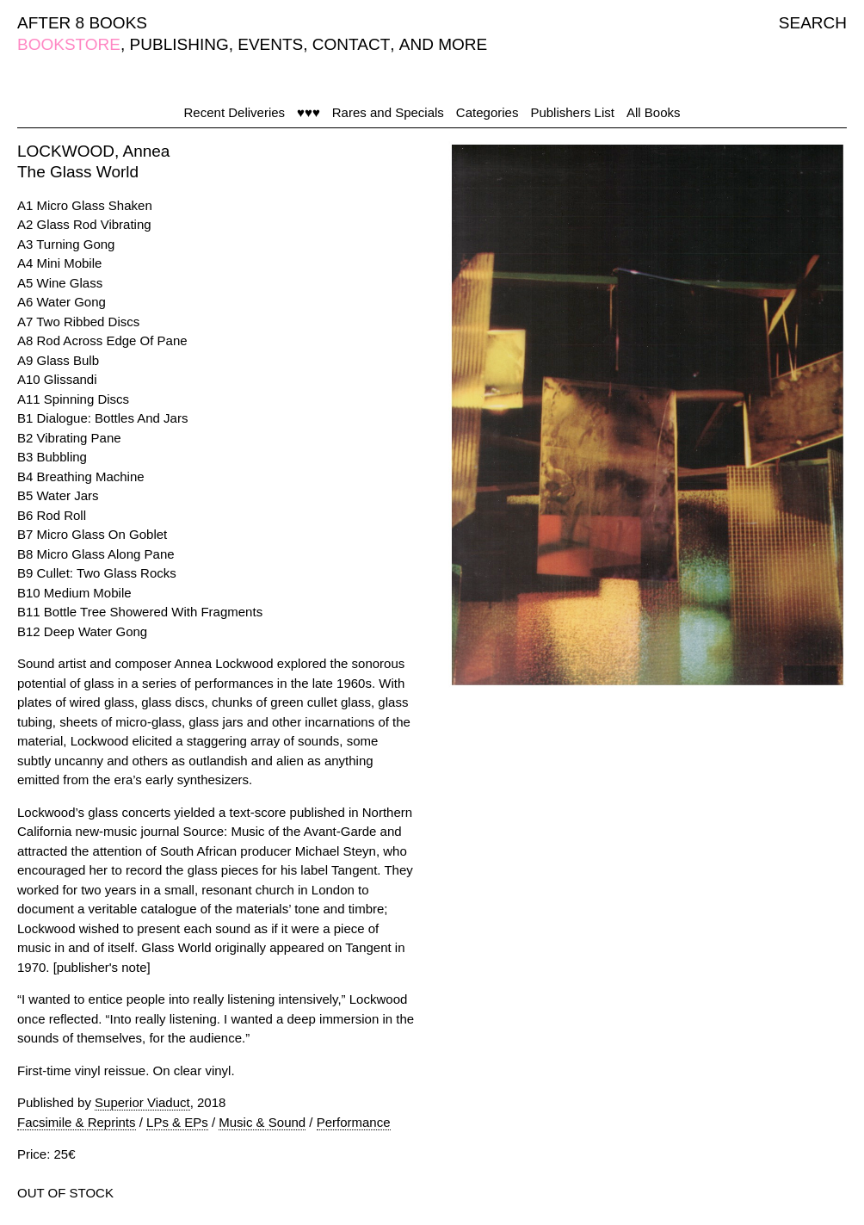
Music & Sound (262, 1122)
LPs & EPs (177, 1122)
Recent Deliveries (235, 112)
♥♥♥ (308, 112)
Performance (354, 1122)
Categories (487, 112)
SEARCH (813, 23)
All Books (653, 112)
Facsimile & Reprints (76, 1122)
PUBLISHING (179, 44)
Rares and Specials (388, 112)
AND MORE (443, 44)
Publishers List (572, 112)
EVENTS (270, 44)
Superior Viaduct (142, 1102)
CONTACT (351, 44)
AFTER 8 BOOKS (82, 23)
